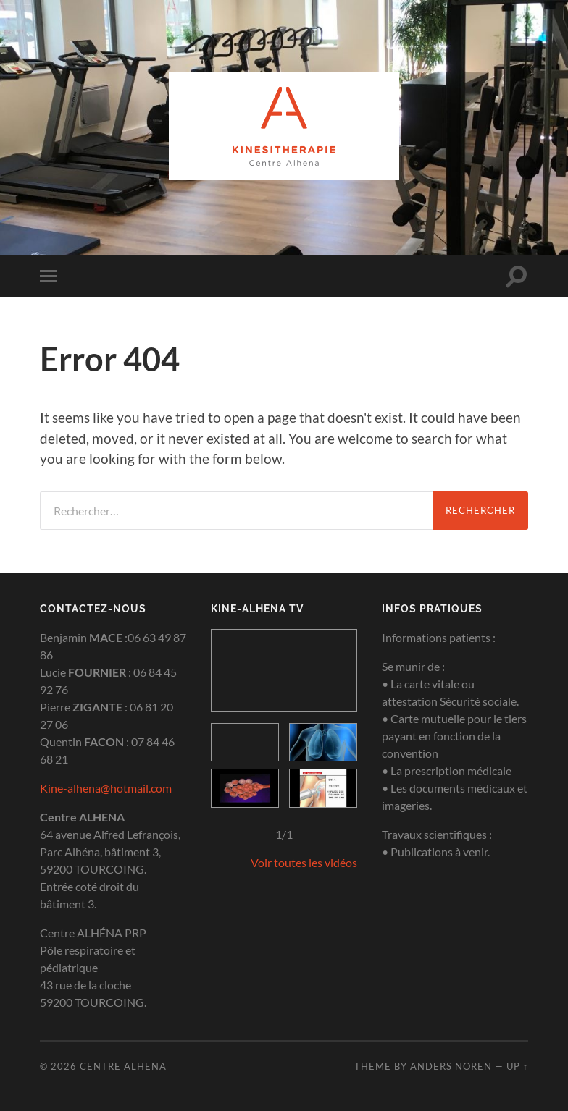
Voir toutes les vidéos (304, 862)
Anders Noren (451, 1066)
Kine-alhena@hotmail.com (106, 788)
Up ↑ (517, 1066)
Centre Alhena (123, 1066)
